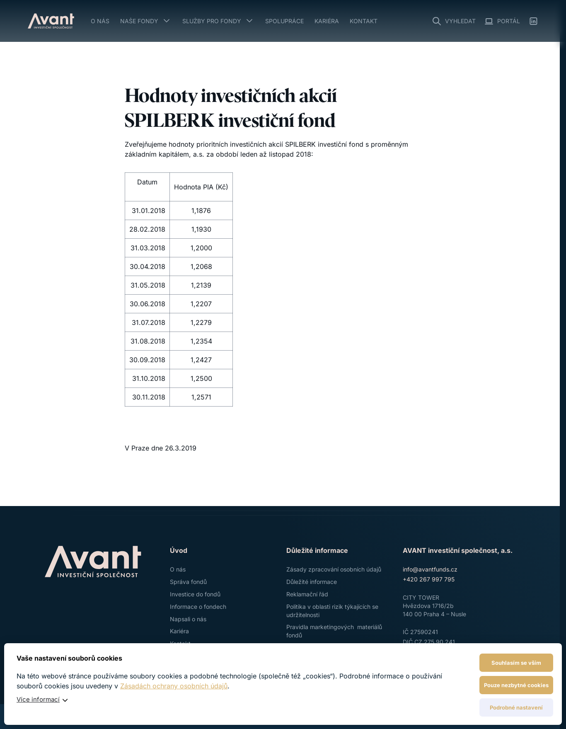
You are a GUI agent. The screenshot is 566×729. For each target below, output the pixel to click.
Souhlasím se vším (516, 662)
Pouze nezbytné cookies (516, 685)
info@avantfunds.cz (430, 569)
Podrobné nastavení (516, 707)
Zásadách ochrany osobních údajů (173, 686)
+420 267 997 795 (429, 579)
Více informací (38, 699)
